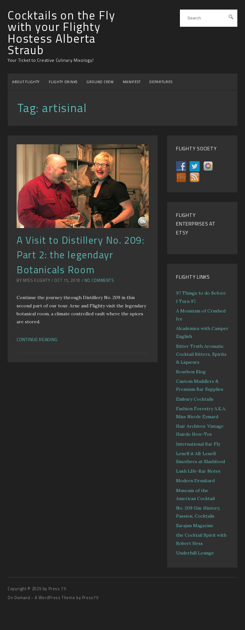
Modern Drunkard (195, 480)
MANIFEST (132, 81)
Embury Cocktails (194, 399)
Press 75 (57, 589)
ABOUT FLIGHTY (26, 81)
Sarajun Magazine (194, 525)
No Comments (99, 280)
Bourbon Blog (191, 372)
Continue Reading (37, 339)
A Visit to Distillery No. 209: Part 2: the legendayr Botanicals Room (80, 255)
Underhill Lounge (195, 553)
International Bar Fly (198, 444)
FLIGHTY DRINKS (63, 81)
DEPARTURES (160, 81)
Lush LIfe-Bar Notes (198, 471)
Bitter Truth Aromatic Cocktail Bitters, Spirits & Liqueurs (201, 354)
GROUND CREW (100, 81)
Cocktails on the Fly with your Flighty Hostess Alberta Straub (61, 33)
